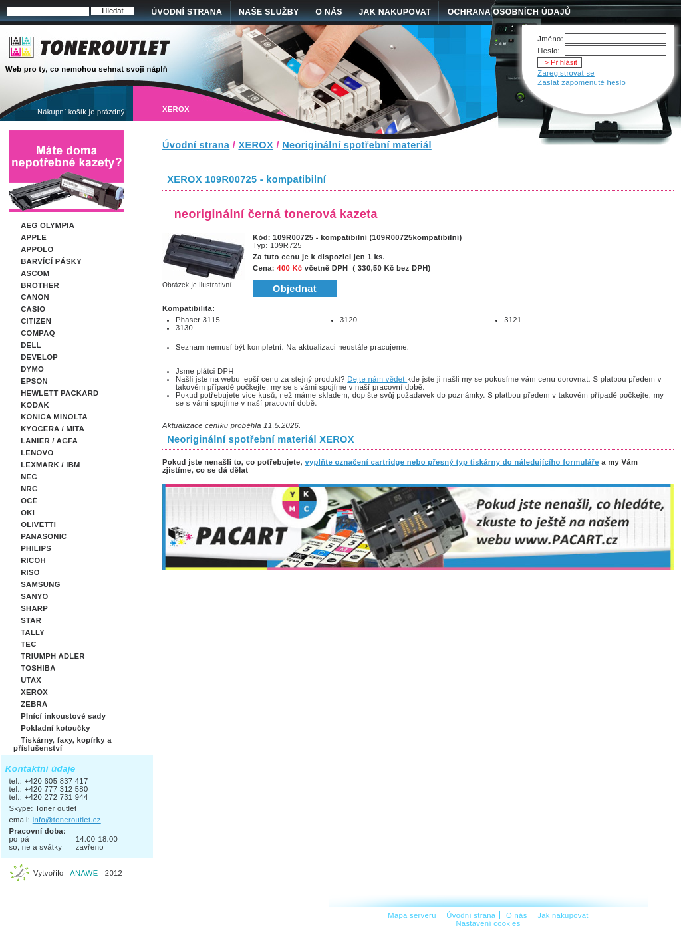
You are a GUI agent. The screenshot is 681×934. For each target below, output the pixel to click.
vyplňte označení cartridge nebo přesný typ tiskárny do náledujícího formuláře (452, 462)
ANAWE (84, 873)
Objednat (295, 288)
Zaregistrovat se (566, 73)
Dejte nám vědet (377, 379)
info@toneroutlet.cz (67, 820)
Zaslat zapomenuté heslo (581, 82)
